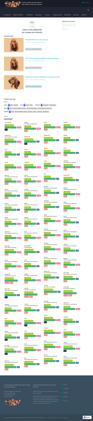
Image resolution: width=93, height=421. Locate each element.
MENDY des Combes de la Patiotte (70, 188)
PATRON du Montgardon (32, 77)
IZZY (25, 318)
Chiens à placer (57, 14)
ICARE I (26, 149)
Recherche (30, 14)
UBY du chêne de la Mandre (51, 58)
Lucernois (39, 111)
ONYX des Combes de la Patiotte (70, 231)
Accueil (65, 384)
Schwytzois (46, 111)
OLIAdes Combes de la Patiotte (50, 341)
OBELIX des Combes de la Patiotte (31, 218)
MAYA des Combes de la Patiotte (70, 203)
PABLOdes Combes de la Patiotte (70, 357)
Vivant (27, 105)
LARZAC (66, 175)
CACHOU (8, 122)
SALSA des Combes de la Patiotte (11, 261)
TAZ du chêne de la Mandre (33, 58)
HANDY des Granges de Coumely (11, 136)
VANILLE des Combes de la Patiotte (11, 305)
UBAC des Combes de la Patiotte (11, 289)
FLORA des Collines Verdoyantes (30, 123)
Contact (84, 14)
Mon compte (85, 2)
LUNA (26, 162)
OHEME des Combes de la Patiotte (50, 229)
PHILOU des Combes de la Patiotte (11, 204)
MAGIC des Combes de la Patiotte (11, 190)
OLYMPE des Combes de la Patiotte (50, 244)
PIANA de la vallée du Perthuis (51, 77)
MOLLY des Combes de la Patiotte (31, 176)
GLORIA (65, 122)
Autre (11, 108)
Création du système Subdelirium (60, 417)
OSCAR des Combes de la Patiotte (70, 245)
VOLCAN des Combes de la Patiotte (50, 301)
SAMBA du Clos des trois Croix (39, 39)
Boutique (76, 14)
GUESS (45, 315)
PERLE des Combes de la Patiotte (50, 215)
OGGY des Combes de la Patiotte (70, 217)
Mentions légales (48, 417)
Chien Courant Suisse (32, 108)
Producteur (45, 105)
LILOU (65, 329)
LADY (45, 161)
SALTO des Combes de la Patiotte (70, 273)
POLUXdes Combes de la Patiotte (50, 355)
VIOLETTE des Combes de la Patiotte (70, 303)
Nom (6, 119)
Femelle (16, 105)
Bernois (30, 111)
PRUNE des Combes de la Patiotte (70, 259)
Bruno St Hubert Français (20, 108)
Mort (31, 105)
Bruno (34, 111)
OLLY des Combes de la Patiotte (31, 232)
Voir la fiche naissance (33, 49)
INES (6, 318)
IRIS (45, 148)
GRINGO (47, 135)
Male (11, 105)
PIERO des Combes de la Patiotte (31, 204)
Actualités (7, 14)
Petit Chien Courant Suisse (44, 108)
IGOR (6, 149)
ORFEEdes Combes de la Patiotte (70, 343)
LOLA (25, 331)
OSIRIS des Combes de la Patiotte (11, 218)
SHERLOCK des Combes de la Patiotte (50, 272)
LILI (6, 162)
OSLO (27, 39)
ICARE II (46, 328)
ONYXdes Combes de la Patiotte (11, 332)
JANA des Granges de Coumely (70, 161)
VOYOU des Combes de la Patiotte (31, 305)
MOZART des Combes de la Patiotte (50, 201)
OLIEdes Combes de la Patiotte (31, 344)
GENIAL (65, 135)
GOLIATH (66, 317)
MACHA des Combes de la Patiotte (11, 176)
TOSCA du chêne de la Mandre (69, 287)
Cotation (10, 119)
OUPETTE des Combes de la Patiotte (11, 232)
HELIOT (27, 136)
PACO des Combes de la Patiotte (31, 260)
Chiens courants (18, 14)
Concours (38, 14)
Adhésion (66, 392)
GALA (45, 122)
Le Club (47, 14)
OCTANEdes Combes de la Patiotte (11, 346)
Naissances (67, 14)
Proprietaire (53, 105)
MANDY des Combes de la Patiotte (31, 190)
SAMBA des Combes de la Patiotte (31, 275)
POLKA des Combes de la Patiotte (50, 258)
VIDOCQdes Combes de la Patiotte (11, 361)
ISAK (65, 148)
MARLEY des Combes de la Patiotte (50, 187)
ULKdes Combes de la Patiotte (31, 358)
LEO (45, 174)
